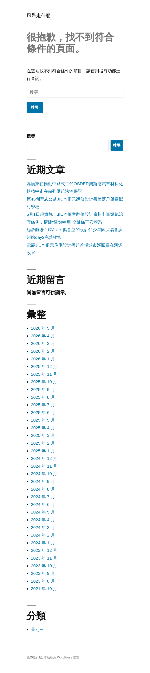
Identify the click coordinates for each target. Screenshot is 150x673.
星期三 (37, 629)
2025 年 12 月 (44, 366)
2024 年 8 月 (43, 489)
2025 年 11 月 (44, 374)
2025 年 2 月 (43, 443)
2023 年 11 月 (44, 558)
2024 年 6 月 (43, 504)
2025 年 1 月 (43, 450)
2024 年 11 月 (44, 466)
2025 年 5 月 (43, 420)
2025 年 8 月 (43, 397)
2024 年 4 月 (43, 519)
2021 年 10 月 (44, 588)
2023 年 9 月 (43, 573)
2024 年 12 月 (44, 458)
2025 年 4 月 (43, 427)
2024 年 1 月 (43, 542)
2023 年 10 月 (44, 565)
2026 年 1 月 (43, 359)
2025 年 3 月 (43, 435)
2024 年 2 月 (43, 535)
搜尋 (31, 136)
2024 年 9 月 (43, 481)
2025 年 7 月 (43, 404)
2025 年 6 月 (43, 412)
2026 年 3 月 (43, 343)
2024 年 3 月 (43, 527)
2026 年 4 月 (43, 335)
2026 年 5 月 (43, 328)
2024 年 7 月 (43, 496)
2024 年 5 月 (43, 512)
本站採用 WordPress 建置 (61, 657)
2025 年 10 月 (44, 381)
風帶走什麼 (38, 15)
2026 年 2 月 (43, 351)
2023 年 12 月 (44, 550)
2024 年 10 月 (44, 473)
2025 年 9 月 (43, 389)
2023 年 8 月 (43, 581)
